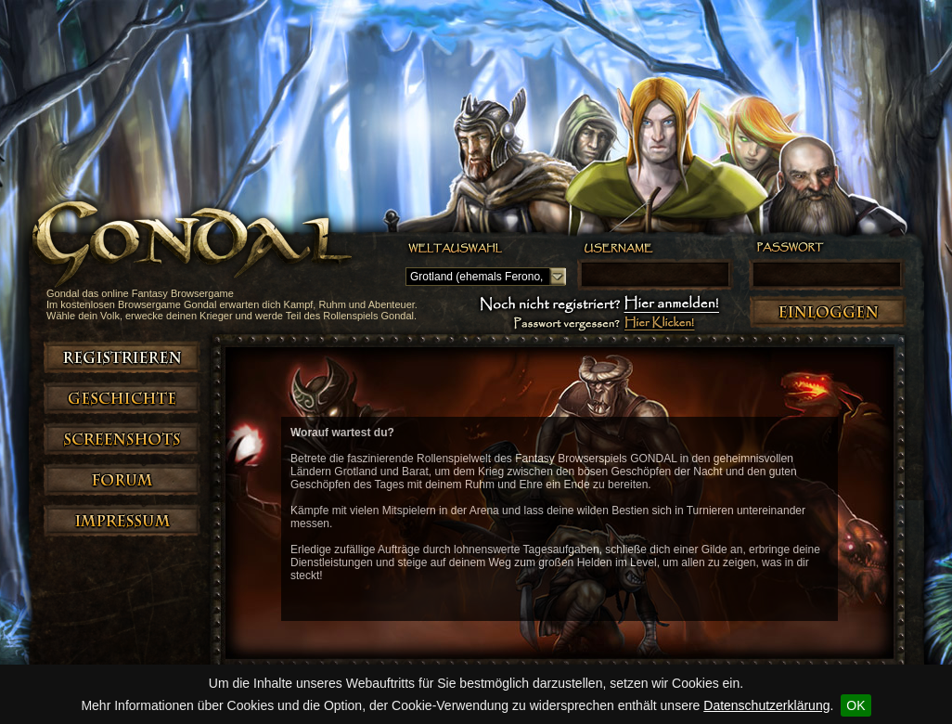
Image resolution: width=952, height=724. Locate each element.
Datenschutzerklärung (766, 705)
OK (855, 705)
